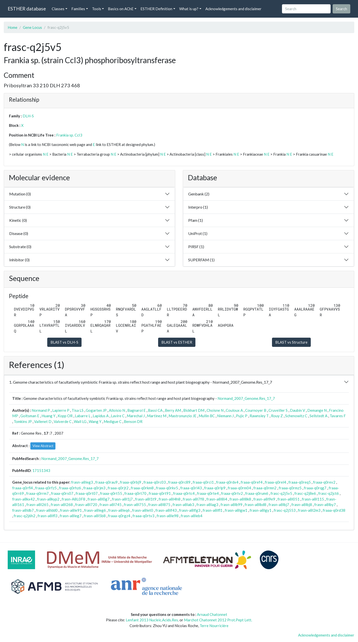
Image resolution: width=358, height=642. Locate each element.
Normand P (41, 410)
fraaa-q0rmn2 (264, 488)
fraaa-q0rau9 (106, 482)
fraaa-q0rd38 (334, 510)
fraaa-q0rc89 (179, 482)
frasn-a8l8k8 (240, 499)
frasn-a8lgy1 (260, 510)
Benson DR (133, 421)
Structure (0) (20, 207)
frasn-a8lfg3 (189, 510)
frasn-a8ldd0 (47, 510)
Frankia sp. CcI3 (69, 135)
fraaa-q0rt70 (135, 493)
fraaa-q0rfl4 (22, 488)
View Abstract (43, 446)
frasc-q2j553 (285, 510)
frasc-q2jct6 (328, 493)
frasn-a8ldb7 (23, 510)
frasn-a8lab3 (183, 504)
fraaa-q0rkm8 (142, 488)
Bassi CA (155, 410)
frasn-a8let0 (142, 510)
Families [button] (78, 8)
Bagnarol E (136, 410)
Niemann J (225, 415)
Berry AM (173, 410)
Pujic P (241, 415)
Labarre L (82, 415)
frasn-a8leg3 (82, 482)
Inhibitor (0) (19, 259)
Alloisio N (117, 410)
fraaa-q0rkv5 (167, 488)
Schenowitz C (296, 415)
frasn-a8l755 (135, 504)
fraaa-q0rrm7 (37, 493)
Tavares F (338, 415)
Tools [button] (96, 8)
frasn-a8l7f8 (193, 499)
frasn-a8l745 (110, 504)
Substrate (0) (20, 246)
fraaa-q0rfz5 (46, 488)
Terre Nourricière (214, 625)
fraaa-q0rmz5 (290, 488)
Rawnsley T (259, 415)
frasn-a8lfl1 (213, 510)
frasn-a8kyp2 (48, 499)
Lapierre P (60, 410)
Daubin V (297, 410)
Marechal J (136, 415)
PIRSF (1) (196, 246)
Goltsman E (29, 415)
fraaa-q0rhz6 (70, 488)
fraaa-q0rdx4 (227, 482)
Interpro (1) (198, 207)
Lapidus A (101, 415)
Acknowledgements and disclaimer (233, 8)
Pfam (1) (195, 220)
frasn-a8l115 (313, 499)
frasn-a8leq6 (119, 510)
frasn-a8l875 (159, 504)
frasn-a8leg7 (71, 515)
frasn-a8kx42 (23, 499)
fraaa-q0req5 (299, 482)
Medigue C (113, 421)
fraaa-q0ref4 (252, 482)
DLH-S (28, 116)
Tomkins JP (23, 421)
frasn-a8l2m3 (309, 510)
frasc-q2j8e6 (305, 493)
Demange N (317, 410)
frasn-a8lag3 (207, 504)
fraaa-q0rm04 (239, 488)
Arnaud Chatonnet (212, 614)
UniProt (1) (197, 233)
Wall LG (80, 421)
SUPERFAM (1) (201, 259)
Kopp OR (65, 415)
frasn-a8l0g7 (99, 499)
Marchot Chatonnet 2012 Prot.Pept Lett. (218, 620)
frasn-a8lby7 (325, 504)
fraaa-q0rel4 (275, 482)
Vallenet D (42, 421)
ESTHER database (27, 8)
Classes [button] (58, 8)
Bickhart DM (193, 410)
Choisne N (215, 410)
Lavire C (118, 415)
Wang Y (95, 421)
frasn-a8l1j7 (122, 499)
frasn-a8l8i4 (216, 499)
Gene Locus (32, 27)
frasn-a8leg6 (95, 510)
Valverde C (63, 421)
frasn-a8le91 (71, 510)
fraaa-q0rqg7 (315, 488)
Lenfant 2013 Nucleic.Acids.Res (152, 620)
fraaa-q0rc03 (154, 482)
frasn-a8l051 (288, 499)
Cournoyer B (255, 410)
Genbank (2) (198, 193)
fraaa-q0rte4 (208, 493)
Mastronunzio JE (182, 415)
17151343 (41, 470)
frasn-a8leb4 (191, 515)
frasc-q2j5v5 (281, 493)
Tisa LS (78, 410)
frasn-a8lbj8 (301, 504)
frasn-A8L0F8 (73, 499)
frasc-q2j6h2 (24, 515)
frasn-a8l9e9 (264, 499)
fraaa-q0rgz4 (119, 515)
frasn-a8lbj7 (278, 504)
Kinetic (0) (18, 220)
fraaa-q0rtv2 (232, 493)
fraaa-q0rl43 (191, 488)
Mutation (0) (20, 193)
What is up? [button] (188, 8)
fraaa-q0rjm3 (94, 488)
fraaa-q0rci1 (203, 482)
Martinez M (156, 415)
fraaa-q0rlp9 (214, 488)
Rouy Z (277, 415)
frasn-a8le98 (168, 515)
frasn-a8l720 (86, 504)
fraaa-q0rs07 (62, 493)
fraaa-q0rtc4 (184, 493)
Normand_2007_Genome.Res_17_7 (246, 398)
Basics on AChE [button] (121, 8)
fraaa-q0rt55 (111, 493)
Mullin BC (207, 415)
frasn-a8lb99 (231, 504)
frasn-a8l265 (37, 504)
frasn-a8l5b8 (95, 515)
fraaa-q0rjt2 (118, 488)
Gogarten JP (96, 410)
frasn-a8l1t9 (145, 499)
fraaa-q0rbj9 (130, 482)
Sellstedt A (318, 415)
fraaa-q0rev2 (324, 482)
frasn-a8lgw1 (236, 510)
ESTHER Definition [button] (156, 8)
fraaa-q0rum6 (256, 493)
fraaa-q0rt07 (87, 493)
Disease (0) (18, 233)
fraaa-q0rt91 (160, 493)
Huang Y (48, 415)
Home (12, 27)
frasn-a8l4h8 (169, 499)
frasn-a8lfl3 (47, 515)
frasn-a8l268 (62, 504)
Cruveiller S (278, 410)
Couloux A (234, 410)
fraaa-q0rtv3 (143, 515)
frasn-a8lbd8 (255, 504)
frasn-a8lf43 (166, 510)
